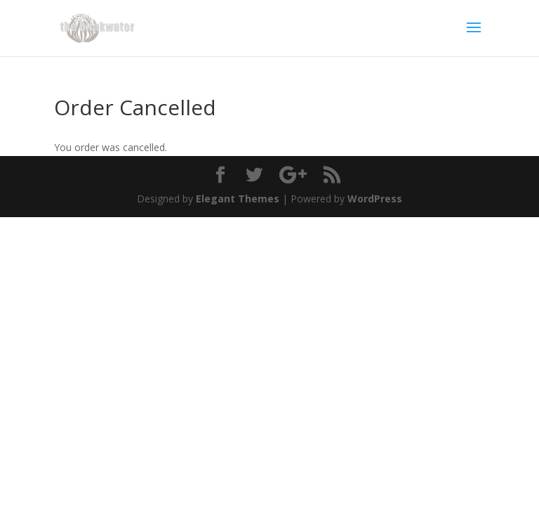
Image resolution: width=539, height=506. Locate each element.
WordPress (374, 198)
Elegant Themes (237, 198)
